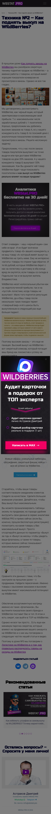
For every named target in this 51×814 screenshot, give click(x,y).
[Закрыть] (46, 359)
